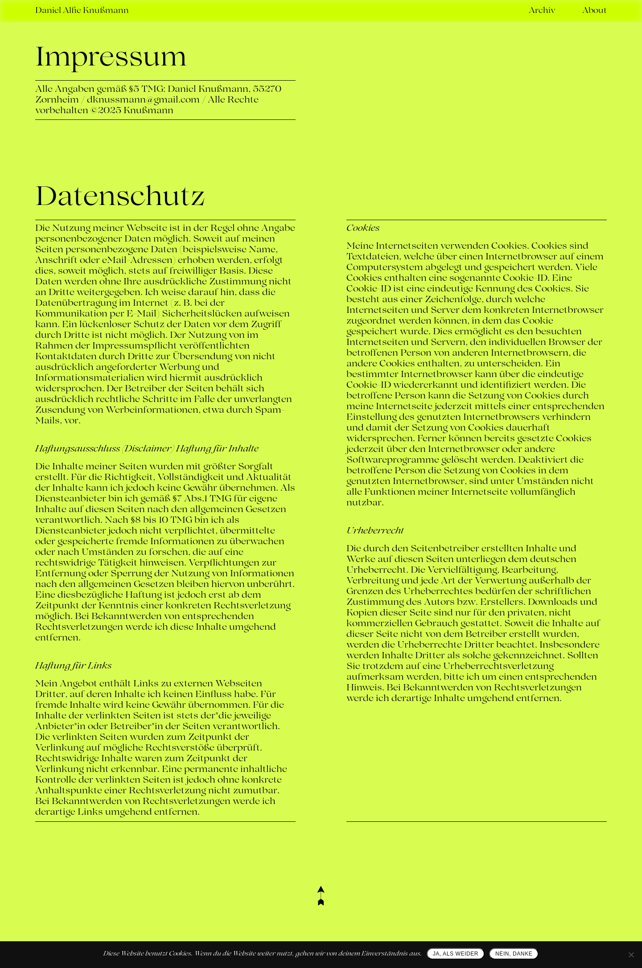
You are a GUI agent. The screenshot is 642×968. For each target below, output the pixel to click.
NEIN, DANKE (513, 954)
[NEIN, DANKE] (630, 954)
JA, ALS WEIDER (455, 954)
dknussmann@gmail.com (143, 100)
